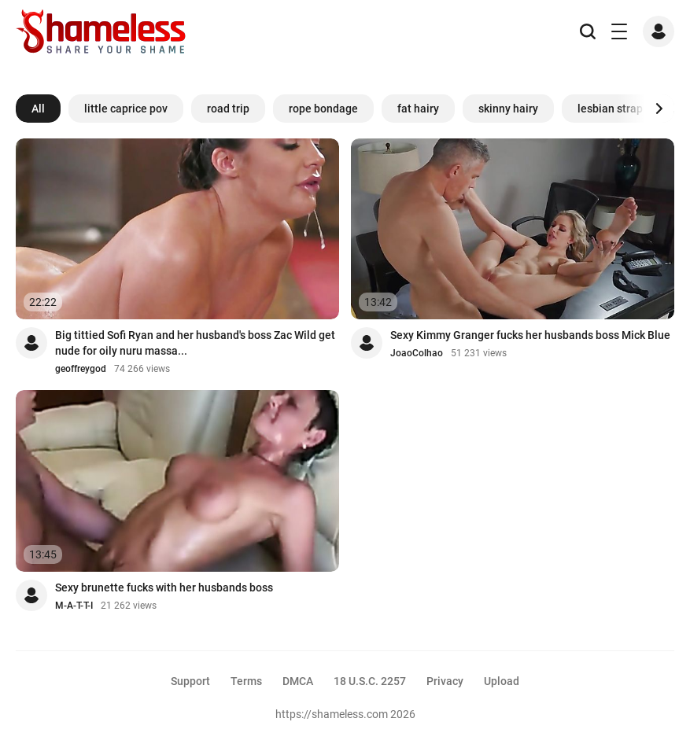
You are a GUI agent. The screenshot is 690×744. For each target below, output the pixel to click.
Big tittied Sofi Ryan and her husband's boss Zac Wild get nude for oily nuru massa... (195, 343)
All (38, 108)
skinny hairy (508, 108)
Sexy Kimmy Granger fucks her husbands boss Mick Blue (530, 335)
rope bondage (323, 108)
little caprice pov (126, 108)
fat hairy (418, 108)
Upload (501, 681)
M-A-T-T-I (74, 605)
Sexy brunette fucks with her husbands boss (164, 587)
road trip (228, 108)
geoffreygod (80, 369)
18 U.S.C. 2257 (370, 681)
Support (190, 681)
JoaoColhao (416, 353)
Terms (246, 681)
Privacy (444, 681)
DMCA (297, 681)
